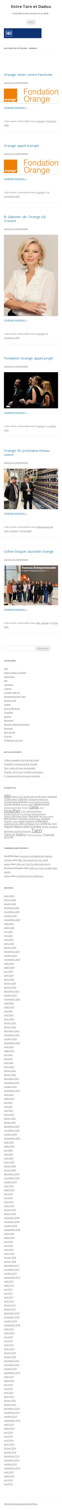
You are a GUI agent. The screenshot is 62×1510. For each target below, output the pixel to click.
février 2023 (10, 1023)
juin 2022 (8, 1054)
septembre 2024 (12, 959)
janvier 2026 (10, 903)
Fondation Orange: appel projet (28, 358)
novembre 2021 (12, 1082)
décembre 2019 (11, 1174)
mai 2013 (8, 1484)
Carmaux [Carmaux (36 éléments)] (52, 796)
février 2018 (10, 1257)
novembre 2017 (12, 1269)
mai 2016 (8, 1340)
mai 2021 (8, 1106)
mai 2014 (8, 1436)
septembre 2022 (12, 1042)
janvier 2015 (10, 1404)
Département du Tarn (15, 696)
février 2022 (10, 1070)
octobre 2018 (10, 1225)
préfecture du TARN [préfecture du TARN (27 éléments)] (14, 823)
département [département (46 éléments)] (41, 804)
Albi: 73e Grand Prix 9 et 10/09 (33, 860)
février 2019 (10, 1209)
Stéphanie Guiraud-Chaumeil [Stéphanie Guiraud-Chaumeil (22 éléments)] (17, 831)
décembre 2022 (11, 1031)
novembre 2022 (12, 1034)
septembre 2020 (12, 1138)
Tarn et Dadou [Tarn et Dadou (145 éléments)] (15, 834)
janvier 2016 (10, 1356)
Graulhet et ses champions (29, 876)
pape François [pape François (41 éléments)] (26, 821)
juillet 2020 (9, 1146)
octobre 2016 (10, 1321)
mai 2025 (8, 935)
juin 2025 (8, 931)
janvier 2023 (10, 1027)
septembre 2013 (12, 1468)
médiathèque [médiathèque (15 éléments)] (34, 819)
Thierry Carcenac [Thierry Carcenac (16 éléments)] (34, 835)
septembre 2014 (12, 1420)
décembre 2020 (11, 1126)
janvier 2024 (10, 987)
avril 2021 (8, 1110)
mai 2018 (8, 1245)
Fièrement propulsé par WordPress (20, 1504)
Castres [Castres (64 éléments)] (22, 799)
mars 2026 (9, 895)
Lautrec (7, 716)
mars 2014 (9, 1444)
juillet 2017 (9, 1285)
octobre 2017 (10, 1273)
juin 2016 (8, 1336)
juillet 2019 (9, 1189)
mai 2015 (8, 1388)
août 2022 (9, 1046)
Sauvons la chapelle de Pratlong (36, 856)
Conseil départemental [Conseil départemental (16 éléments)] (39, 802)
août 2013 (9, 1472)
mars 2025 (9, 943)
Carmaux (8, 684)
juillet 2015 (9, 1380)
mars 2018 (9, 1253)
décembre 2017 (11, 1265)
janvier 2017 (10, 1309)
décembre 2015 (11, 1360)
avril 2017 (8, 1297)
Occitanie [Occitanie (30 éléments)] (45, 818)
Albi (38, 623)
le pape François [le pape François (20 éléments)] (12, 814)
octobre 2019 (10, 1182)
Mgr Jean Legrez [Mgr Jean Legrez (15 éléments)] (46, 816)
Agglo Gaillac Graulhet (15, 672)
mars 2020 (9, 1162)
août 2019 (9, 1185)
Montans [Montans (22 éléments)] (23, 818)
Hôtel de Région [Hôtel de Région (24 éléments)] (34, 811)
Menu (31, 22)
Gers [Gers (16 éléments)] (42, 807)
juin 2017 (8, 1289)
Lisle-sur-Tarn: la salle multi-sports (33, 864)
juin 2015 (8, 1384)
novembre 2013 (12, 1460)
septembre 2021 (12, 1090)
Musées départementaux (17, 724)
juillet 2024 (9, 967)
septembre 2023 (12, 999)
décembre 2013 (11, 1456)
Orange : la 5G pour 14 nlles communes (23, 772)
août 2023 (9, 1003)
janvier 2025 (10, 947)
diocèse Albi (10, 700)
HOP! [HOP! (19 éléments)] (23, 811)
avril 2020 (8, 1158)
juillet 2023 (9, 1007)
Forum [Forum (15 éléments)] (25, 807)
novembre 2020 (12, 1130)
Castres (8, 688)
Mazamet (8, 720)
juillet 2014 (9, 1428)
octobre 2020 (10, 1134)
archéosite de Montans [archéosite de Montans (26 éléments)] (35, 796)
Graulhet (8, 712)
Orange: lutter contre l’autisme (28, 74)
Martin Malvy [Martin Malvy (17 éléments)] (22, 816)
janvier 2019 (10, 1213)
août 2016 (9, 1329)
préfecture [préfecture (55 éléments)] (41, 821)
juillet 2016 (9, 1333)
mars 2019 (9, 1205)
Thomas (8, 860)
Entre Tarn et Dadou (31, 6)
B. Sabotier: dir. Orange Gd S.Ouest (25, 219)
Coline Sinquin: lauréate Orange (29, 551)
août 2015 (9, 1376)
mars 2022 (9, 1066)
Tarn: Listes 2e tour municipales (20, 768)
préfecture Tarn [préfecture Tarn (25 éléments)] (32, 823)
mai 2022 (8, 1058)
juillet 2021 (9, 1098)
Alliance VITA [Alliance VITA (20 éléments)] (17, 796)
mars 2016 (9, 1348)
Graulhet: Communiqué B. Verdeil (20, 764)
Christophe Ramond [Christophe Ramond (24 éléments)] (38, 799)
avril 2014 (8, 1440)
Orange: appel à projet (21, 145)
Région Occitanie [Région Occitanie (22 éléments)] (50, 826)
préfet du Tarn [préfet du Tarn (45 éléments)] (49, 823)
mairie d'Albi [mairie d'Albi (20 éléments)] (10, 816)
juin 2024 (8, 971)
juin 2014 (8, 1432)
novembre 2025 (12, 911)
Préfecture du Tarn (13, 740)
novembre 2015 (12, 1364)
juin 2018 (8, 1241)
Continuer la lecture (16, 107)
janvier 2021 (10, 1122)
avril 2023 (8, 1015)
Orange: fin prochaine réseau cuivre (27, 452)
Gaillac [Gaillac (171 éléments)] (34, 807)
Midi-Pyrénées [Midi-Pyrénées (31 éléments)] (11, 818)
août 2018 (9, 1233)
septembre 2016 (12, 1325)
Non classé (9, 732)
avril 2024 (8, 975)
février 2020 (10, 1166)
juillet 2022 (9, 1050)
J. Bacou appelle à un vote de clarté (21, 760)
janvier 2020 (10, 1170)
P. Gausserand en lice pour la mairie (22, 776)
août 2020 (9, 1142)
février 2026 (10, 899)
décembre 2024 (11, 951)
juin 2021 (8, 1102)
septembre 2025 (12, 919)
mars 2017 (9, 1301)
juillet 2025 (9, 927)
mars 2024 (9, 979)
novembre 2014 (12, 1412)
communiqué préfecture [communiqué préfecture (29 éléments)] (16, 801)
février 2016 (10, 1352)
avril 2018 (8, 1249)
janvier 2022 (10, 1074)
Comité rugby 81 (12, 692)
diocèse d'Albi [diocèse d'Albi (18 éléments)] (27, 804)
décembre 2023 (11, 991)
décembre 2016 (11, 1313)
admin (7, 864)
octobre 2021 (10, 1086)
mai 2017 (8, 1293)
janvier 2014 (10, 1452)
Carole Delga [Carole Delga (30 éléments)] (10, 799)
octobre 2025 (10, 915)
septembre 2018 (12, 1229)
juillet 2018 (9, 1237)
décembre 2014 (11, 1408)
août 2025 (9, 923)
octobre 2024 (10, 955)
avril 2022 (8, 1062)
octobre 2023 (10, 995)
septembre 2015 (12, 1372)
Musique (8, 728)
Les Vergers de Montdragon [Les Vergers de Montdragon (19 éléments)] (33, 814)
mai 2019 (8, 1197)
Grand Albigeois (12, 708)
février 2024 (10, 983)
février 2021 (10, 1118)
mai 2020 (8, 1154)
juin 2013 (8, 1480)
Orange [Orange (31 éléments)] (8, 821)
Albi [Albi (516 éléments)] (7, 796)
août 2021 (9, 1094)
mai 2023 (8, 1011)
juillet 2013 (9, 1476)
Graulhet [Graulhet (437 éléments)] (12, 810)
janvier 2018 (10, 1261)
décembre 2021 (11, 1078)
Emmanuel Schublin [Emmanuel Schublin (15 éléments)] (13, 807)
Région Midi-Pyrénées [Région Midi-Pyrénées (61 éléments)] (27, 826)
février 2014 (10, 1448)
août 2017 (9, 1281)
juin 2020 (8, 1150)
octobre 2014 (10, 1416)
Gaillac (7, 704)
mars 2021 (9, 1114)
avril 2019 (8, 1201)
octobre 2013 (10, 1464)
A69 (6, 668)
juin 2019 (8, 1193)
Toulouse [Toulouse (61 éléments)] (48, 834)
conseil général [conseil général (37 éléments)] (12, 804)
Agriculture (9, 676)
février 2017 (10, 1305)
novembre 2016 (12, 1317)
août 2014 (9, 1424)
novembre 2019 (12, 1178)
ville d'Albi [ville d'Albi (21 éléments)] (9, 837)
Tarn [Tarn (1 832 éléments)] (36, 830)
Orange (40, 121)
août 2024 (9, 963)
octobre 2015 (10, 1368)
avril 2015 (8, 1392)
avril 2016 (8, 1344)
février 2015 (10, 1400)
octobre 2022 (10, 1038)
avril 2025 (8, 939)
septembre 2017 (12, 1277)
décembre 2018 (11, 1217)
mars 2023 (9, 1019)
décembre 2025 (11, 907)
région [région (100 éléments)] (8, 826)
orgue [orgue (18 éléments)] (15, 821)
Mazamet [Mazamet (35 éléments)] (33, 816)
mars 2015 (9, 1396)
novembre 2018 (12, 1221)
